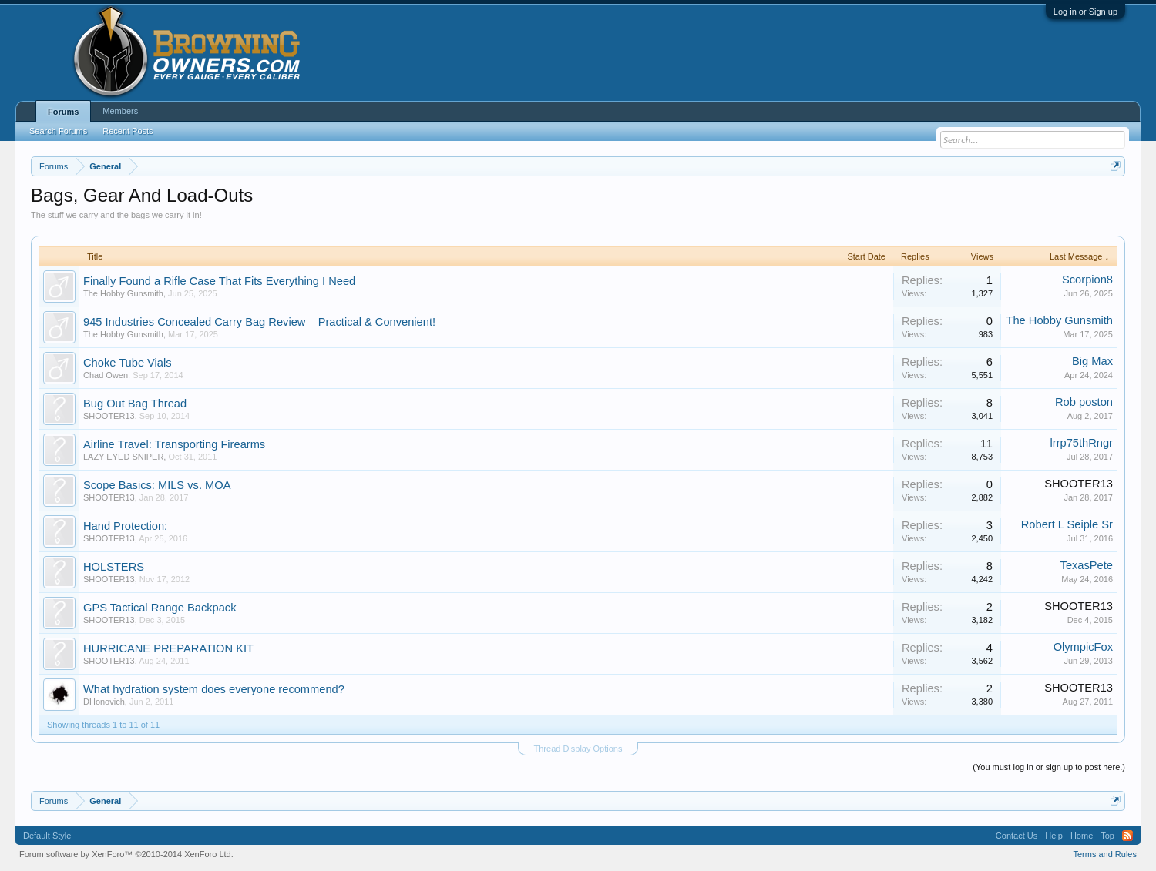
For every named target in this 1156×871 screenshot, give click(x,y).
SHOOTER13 (109, 415)
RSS (1127, 835)
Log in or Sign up (1085, 11)
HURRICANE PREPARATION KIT (168, 648)
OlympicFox (1083, 647)
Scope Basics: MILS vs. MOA (156, 485)
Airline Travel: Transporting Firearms (174, 444)
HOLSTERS (113, 567)
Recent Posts (127, 131)
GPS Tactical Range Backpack (160, 607)
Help (1054, 835)
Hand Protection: (125, 526)
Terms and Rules (1105, 854)
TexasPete (1086, 565)
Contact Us (1016, 835)
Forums (63, 111)
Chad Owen (105, 375)
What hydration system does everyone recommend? (213, 689)
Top (1107, 835)
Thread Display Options (578, 748)
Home (1081, 835)
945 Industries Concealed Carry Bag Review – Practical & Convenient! (259, 322)
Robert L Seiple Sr (1067, 524)
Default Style (47, 835)
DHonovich (104, 701)
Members (120, 111)
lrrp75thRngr (1081, 443)
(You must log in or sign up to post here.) (1049, 767)
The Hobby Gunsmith (123, 293)
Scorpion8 (1087, 279)
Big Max (1092, 361)
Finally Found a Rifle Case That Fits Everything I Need (219, 281)
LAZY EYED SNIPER (123, 456)
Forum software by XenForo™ (126, 854)
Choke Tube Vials (127, 363)
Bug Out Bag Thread (135, 403)
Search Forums (58, 131)
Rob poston (1084, 402)
